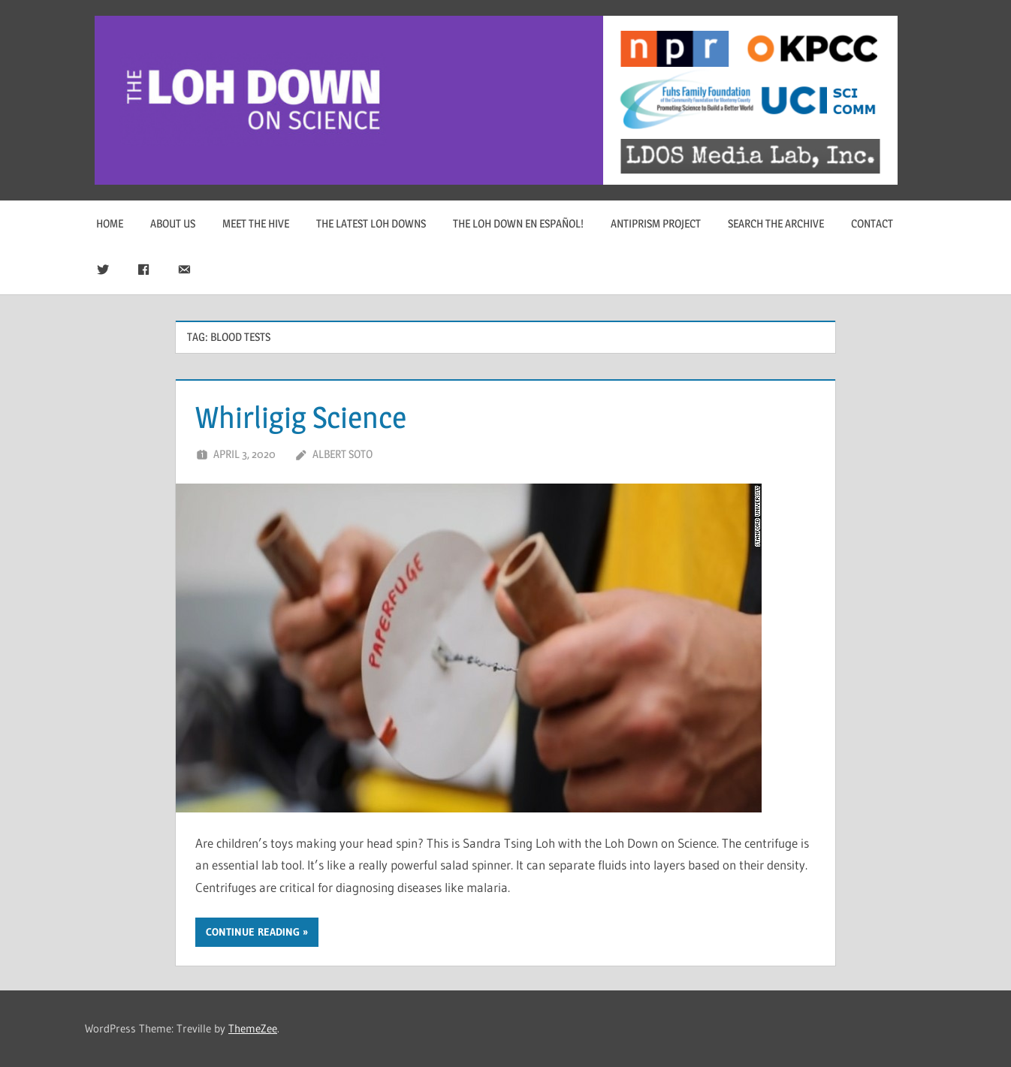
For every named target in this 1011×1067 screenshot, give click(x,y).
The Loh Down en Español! (518, 223)
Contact (872, 223)
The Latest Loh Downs (371, 223)
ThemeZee (252, 1028)
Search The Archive (776, 223)
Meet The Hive (255, 223)
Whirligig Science (300, 417)
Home (109, 223)
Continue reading (253, 932)
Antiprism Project (656, 223)
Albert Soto (342, 454)
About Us (172, 223)
